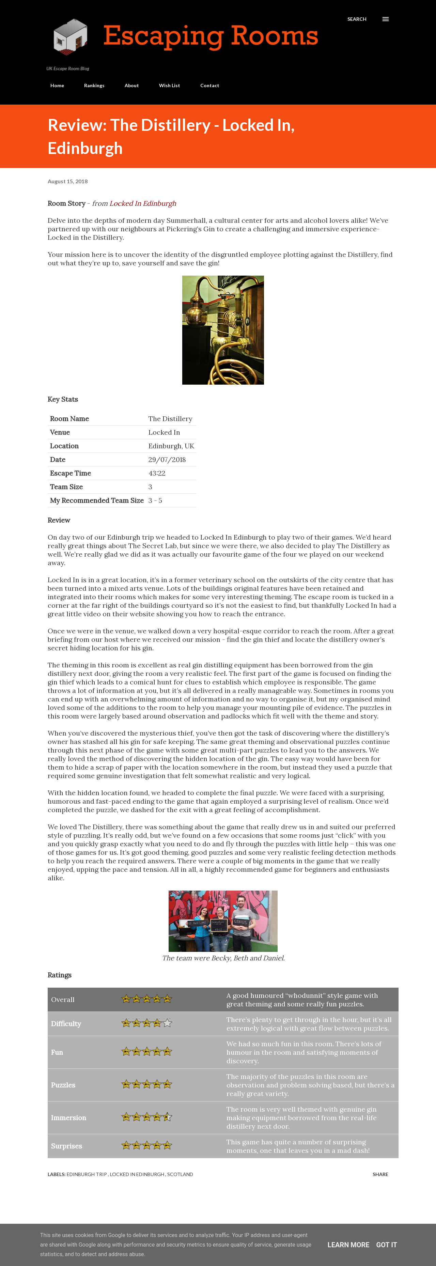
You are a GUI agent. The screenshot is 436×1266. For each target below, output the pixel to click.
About (128, 85)
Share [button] (380, 1174)
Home (53, 85)
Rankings (90, 85)
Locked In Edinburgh (142, 203)
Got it (387, 1245)
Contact (205, 85)
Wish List (165, 85)
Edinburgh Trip (87, 1174)
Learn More (349, 1245)
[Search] (357, 19)
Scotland (180, 1174)
